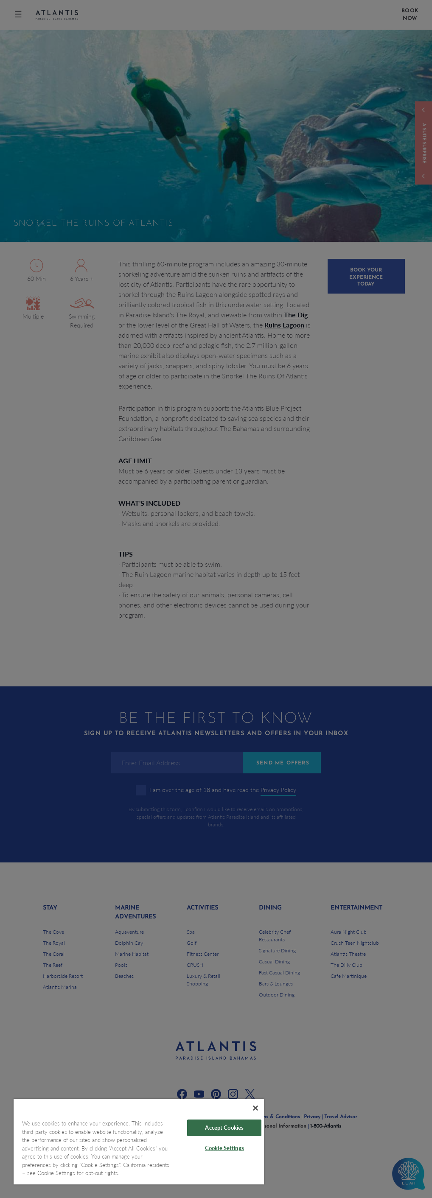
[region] (139, 1141)
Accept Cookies (224, 1127)
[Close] (255, 1108)
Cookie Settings (224, 1148)
